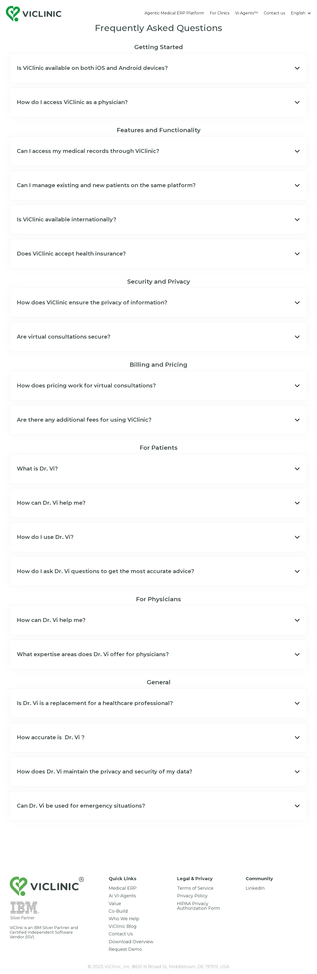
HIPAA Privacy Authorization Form (198, 906)
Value (115, 903)
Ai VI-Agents (122, 896)
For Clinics (219, 13)
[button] (301, 13)
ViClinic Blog (123, 926)
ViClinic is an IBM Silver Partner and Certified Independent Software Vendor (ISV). (44, 932)
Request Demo (125, 949)
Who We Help (124, 919)
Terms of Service (195, 888)
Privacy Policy (192, 896)
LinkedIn (255, 888)
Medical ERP (123, 888)
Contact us (274, 13)
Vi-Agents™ (246, 13)
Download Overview (131, 942)
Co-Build (118, 911)
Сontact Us (121, 934)
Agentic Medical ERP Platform (174, 13)
